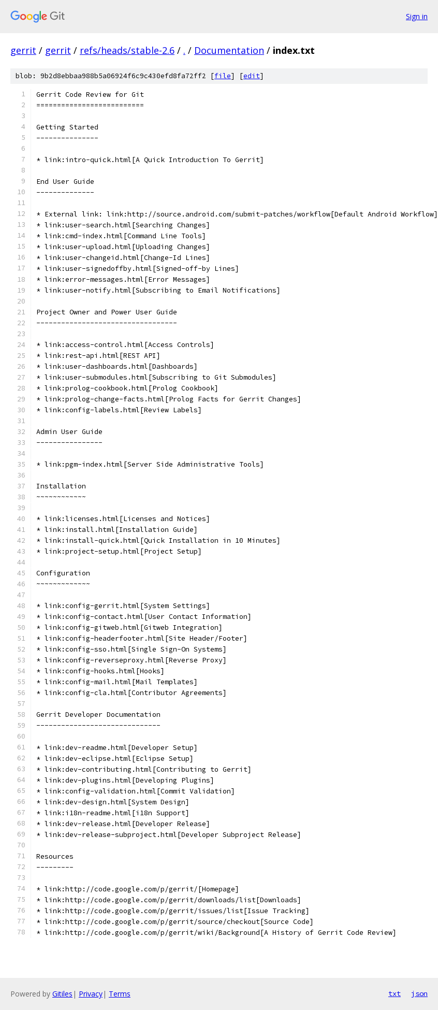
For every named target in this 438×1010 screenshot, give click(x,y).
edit (251, 75)
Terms (119, 994)
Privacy (91, 994)
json (419, 993)
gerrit (23, 50)
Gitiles (62, 994)
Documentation (229, 50)
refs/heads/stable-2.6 (127, 50)
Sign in (417, 16)
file (222, 75)
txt (394, 993)
